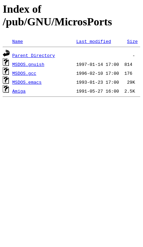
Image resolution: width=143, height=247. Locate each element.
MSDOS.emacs (27, 82)
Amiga (19, 91)
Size (132, 41)
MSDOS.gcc (24, 73)
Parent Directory (33, 55)
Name (17, 41)
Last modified (93, 41)
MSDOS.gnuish (28, 64)
